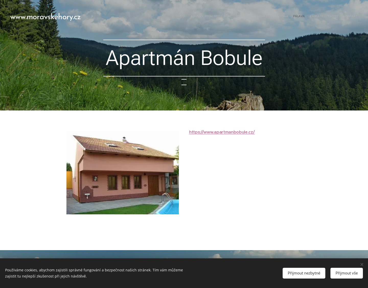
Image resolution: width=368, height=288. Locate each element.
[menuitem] (323, 16)
